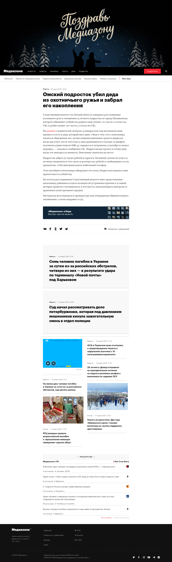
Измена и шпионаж (108, 78)
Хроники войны (90, 78)
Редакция (48, 530)
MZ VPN (78, 539)
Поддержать (152, 71)
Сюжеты (42, 71)
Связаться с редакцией (116, 228)
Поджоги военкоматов (52, 78)
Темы (46, 544)
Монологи (8, 78)
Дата (73, 71)
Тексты (65, 71)
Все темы (126, 79)
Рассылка (79, 535)
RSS (78, 530)
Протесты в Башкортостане (28, 78)
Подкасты (83, 71)
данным (51, 131)
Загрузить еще (86, 456)
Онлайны (54, 71)
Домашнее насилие (72, 78)
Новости (32, 71)
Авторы (47, 539)
